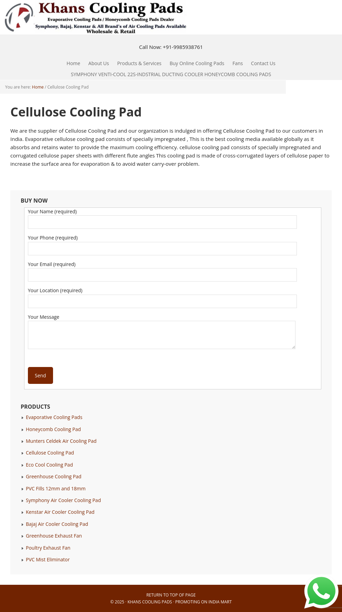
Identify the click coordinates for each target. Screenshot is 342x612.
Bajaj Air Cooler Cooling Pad (57, 524)
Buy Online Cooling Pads (196, 63)
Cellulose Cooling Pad (50, 452)
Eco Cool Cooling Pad (49, 464)
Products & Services (138, 63)
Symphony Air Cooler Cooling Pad (63, 500)
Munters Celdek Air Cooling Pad (61, 441)
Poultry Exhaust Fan (48, 547)
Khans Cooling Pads (149, 602)
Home (73, 63)
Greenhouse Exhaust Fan (54, 535)
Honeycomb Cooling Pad (53, 429)
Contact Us (263, 63)
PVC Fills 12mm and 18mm (55, 488)
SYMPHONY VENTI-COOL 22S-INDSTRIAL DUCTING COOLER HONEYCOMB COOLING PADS (171, 74)
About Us (99, 63)
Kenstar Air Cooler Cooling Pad (60, 512)
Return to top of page (171, 595)
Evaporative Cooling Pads (54, 417)
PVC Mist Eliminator (48, 559)
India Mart (220, 602)
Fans (236, 63)
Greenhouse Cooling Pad (53, 476)
